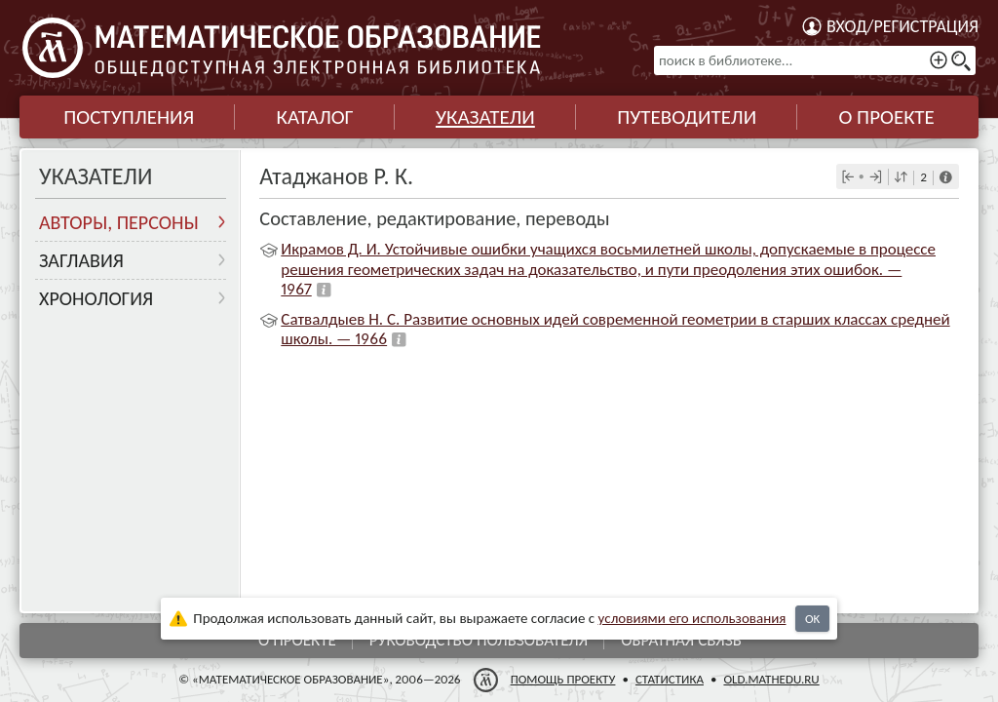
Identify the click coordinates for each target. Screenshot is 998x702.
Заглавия (81, 260)
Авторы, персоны (119, 222)
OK (812, 618)
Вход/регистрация (902, 26)
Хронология (96, 298)
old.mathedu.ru (771, 679)
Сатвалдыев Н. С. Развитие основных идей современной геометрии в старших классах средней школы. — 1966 (615, 329)
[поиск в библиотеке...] (815, 60)
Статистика (669, 679)
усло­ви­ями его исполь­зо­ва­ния (692, 618)
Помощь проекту (563, 679)
